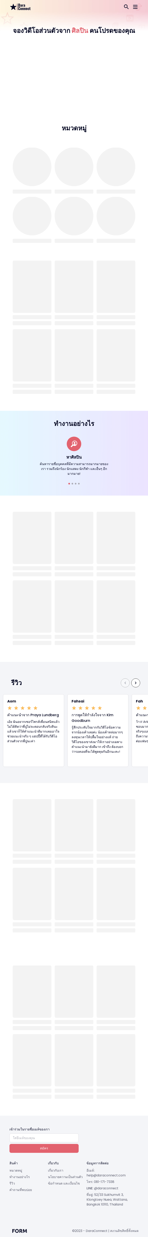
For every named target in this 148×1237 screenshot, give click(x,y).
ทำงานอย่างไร (19, 1177)
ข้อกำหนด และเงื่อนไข (64, 1183)
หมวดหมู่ (15, 1170)
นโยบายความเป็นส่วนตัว (65, 1177)
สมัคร (44, 1148)
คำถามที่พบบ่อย (20, 1190)
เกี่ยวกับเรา (55, 1170)
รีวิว (12, 1183)
